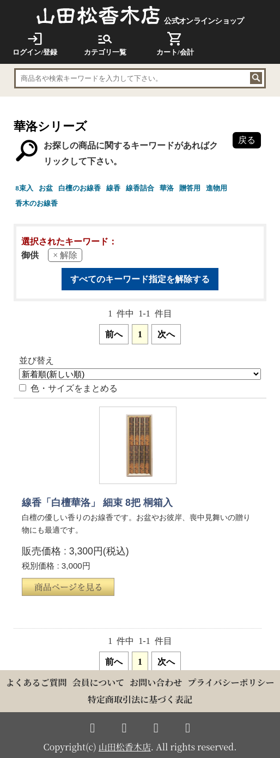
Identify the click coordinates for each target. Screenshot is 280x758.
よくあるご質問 (36, 682)
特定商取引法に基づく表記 (140, 699)
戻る (246, 140)
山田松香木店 (125, 747)
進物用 (216, 188)
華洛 (167, 188)
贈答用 (189, 188)
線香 (113, 188)
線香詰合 (140, 188)
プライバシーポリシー (230, 682)
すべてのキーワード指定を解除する (140, 279)
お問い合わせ (156, 682)
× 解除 (65, 255)
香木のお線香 (36, 203)
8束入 (24, 188)
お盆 (46, 188)
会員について (98, 682)
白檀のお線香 (79, 188)
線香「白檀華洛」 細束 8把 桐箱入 (97, 502)
